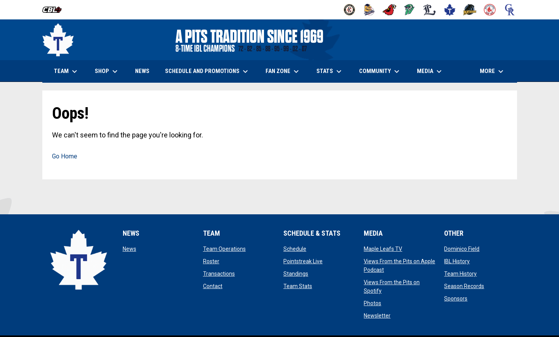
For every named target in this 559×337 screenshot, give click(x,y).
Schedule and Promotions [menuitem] (207, 71)
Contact (212, 286)
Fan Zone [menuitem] (283, 71)
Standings (295, 274)
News (129, 249)
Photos (372, 303)
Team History (460, 274)
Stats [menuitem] (330, 71)
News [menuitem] (142, 71)
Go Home (64, 156)
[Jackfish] (410, 10)
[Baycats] (369, 10)
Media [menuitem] (430, 71)
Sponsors (455, 298)
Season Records (464, 286)
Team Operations (224, 249)
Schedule (294, 249)
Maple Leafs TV (383, 249)
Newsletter (377, 316)
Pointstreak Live (303, 261)
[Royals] (510, 10)
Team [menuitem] (66, 71)
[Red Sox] (490, 10)
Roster (211, 261)
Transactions (219, 274)
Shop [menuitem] (110, 71)
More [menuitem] (492, 71)
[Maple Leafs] (450, 10)
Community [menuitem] (380, 71)
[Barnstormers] (349, 10)
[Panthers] (470, 10)
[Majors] (429, 10)
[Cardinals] (389, 10)
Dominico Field (461, 249)
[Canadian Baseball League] (55, 10)
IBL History (457, 261)
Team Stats (297, 286)
